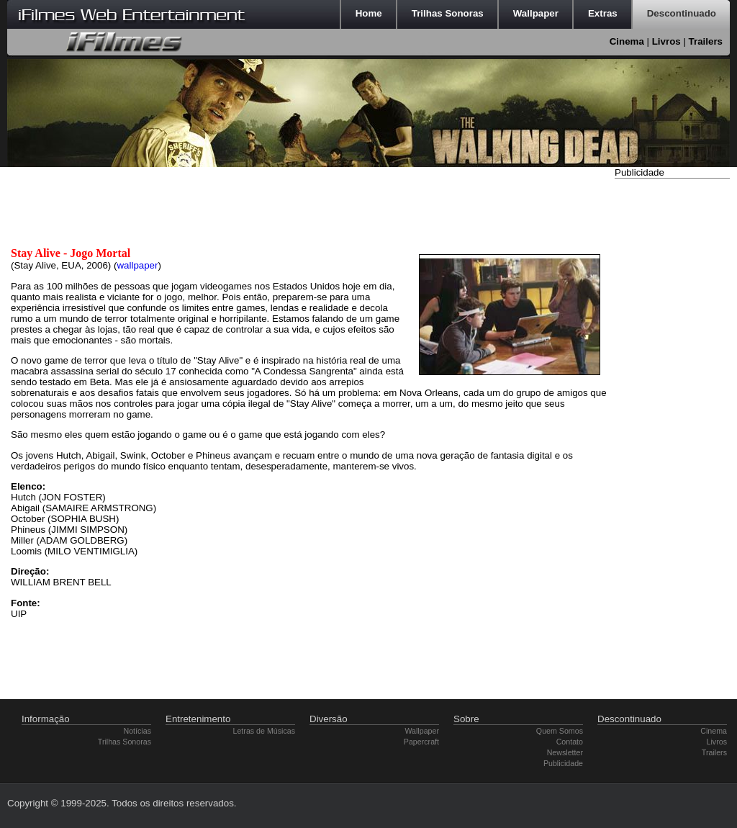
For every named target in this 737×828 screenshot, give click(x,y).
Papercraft (421, 741)
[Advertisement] (672, 398)
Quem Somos (559, 730)
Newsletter (565, 752)
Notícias (138, 730)
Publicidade (563, 763)
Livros (666, 41)
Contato (569, 741)
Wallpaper (421, 730)
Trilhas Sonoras (124, 741)
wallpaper (137, 265)
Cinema (627, 41)
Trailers (706, 41)
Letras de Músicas (264, 730)
